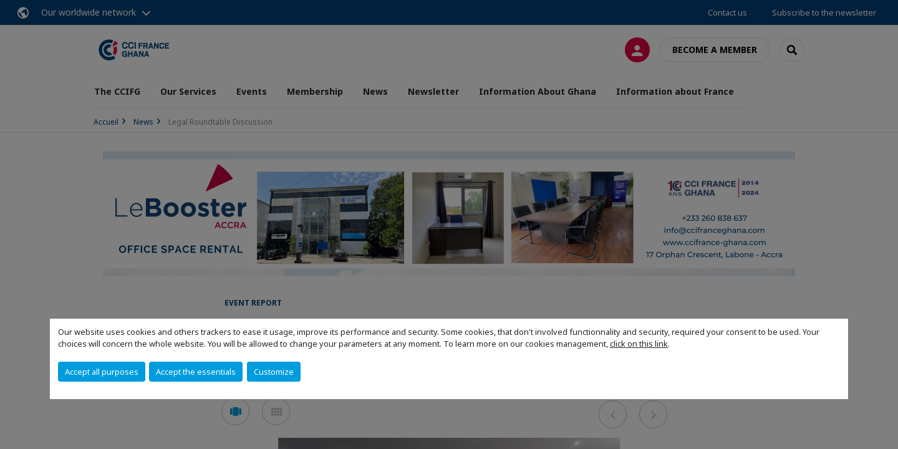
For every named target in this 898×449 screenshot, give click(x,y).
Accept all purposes (101, 371)
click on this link (639, 343)
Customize (274, 371)
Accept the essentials (196, 371)
